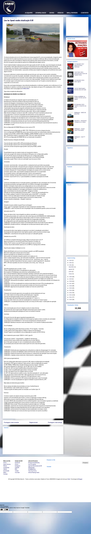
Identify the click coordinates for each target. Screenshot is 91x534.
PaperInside (31, 467)
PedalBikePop (32, 469)
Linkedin (17, 467)
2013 (70, 292)
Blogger (80, 479)
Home (5, 462)
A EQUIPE (28, 12)
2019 (70, 279)
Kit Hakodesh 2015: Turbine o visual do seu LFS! (80, 106)
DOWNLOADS (40, 12)
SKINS (51, 12)
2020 (70, 276)
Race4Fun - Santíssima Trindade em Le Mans (80, 121)
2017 (70, 283)
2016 (70, 285)
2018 (70, 281)
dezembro (71, 267)
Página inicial (33, 422)
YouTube (17, 472)
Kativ (69, 479)
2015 (70, 288)
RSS (16, 469)
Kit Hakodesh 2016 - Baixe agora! (79, 81)
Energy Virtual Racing (33, 462)
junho (70, 271)
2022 (70, 262)
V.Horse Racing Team (33, 472)
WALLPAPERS (72, 12)
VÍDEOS (60, 12)
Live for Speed (32, 464)
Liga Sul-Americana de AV (35, 466)
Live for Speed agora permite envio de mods (80, 89)
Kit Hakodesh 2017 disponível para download (79, 65)
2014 (70, 290)
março (70, 273)
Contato (5, 474)
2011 (70, 297)
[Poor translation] (6, 509)
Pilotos (5, 466)
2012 (70, 295)
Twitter (17, 470)
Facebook (17, 462)
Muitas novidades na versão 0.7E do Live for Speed (80, 98)
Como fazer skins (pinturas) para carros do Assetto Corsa (80, 73)
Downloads (6, 470)
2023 (70, 260)
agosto (71, 269)
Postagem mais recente (11, 422)
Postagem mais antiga (55, 422)
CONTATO (84, 12)
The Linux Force (32, 470)
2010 (70, 299)
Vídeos (5, 469)
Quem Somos (7, 464)
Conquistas (6, 467)
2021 (70, 265)
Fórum (16, 464)
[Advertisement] (33, 441)
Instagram (17, 466)
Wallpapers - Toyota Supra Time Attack (79, 129)
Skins (4, 472)
